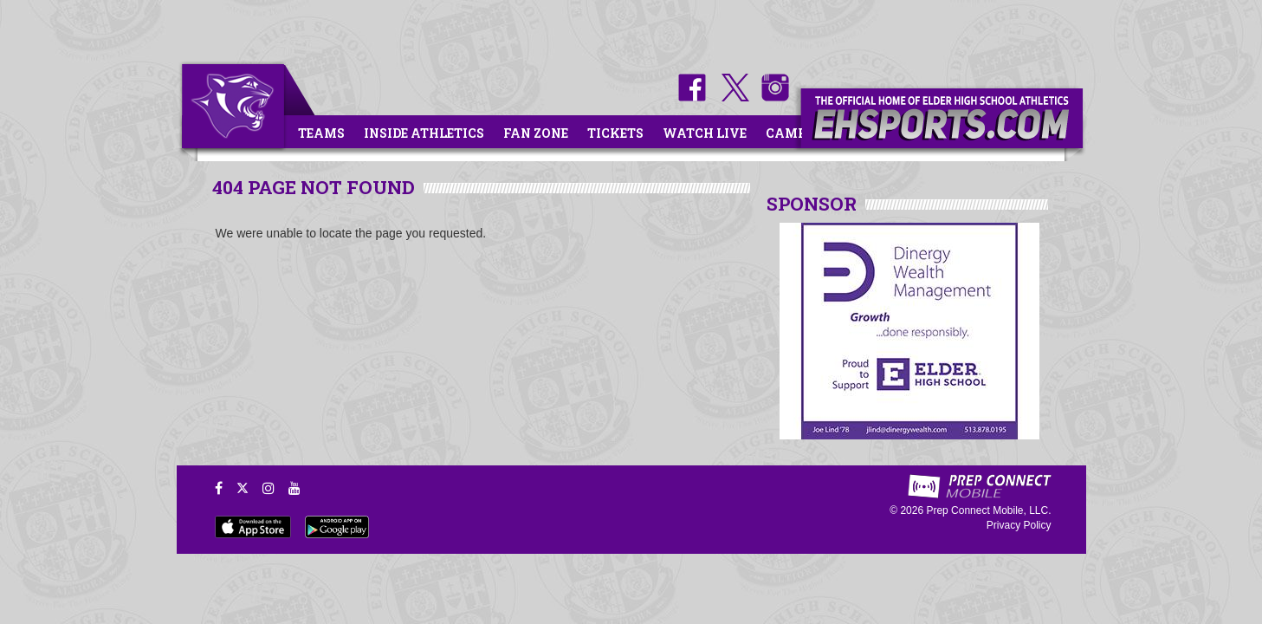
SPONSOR (812, 204)
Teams (321, 133)
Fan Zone (535, 133)
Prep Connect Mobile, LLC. (988, 510)
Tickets (615, 133)
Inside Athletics (424, 133)
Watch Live (705, 133)
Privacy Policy (1019, 525)
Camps (790, 133)
